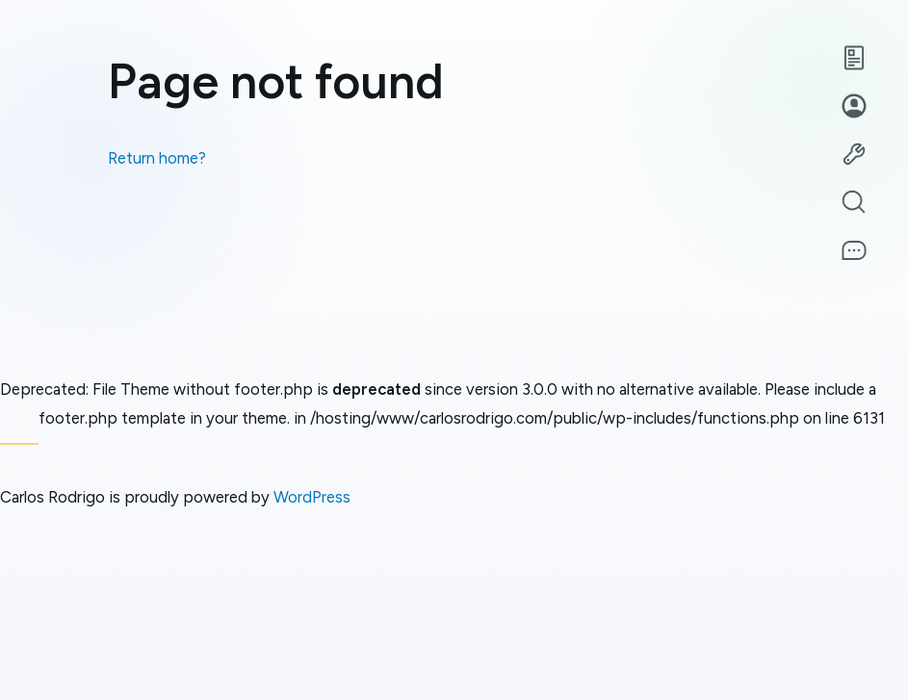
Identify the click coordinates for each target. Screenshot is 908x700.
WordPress (311, 496)
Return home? (157, 158)
